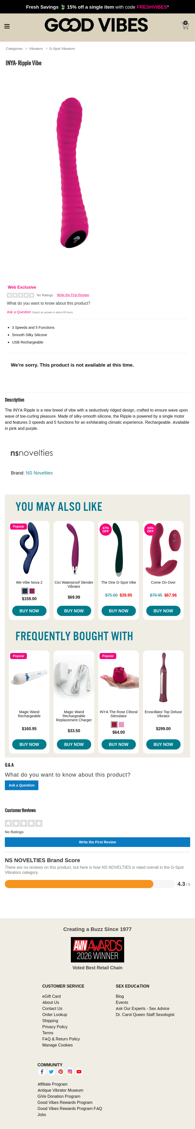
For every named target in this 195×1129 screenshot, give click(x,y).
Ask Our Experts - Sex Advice (142, 1008)
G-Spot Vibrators (62, 48)
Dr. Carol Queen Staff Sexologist (145, 1014)
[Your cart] (185, 26)
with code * (97, 7)
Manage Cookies (57, 1045)
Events (122, 1002)
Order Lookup (54, 1014)
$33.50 (74, 730)
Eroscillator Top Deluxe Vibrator (163, 714)
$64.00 (118, 732)
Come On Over (163, 582)
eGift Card (51, 996)
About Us (50, 1002)
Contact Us (52, 1008)
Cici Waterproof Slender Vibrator (74, 584)
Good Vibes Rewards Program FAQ (70, 1108)
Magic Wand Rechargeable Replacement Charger (74, 716)
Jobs (42, 1114)
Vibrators (36, 48)
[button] (25, 591)
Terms (48, 1032)
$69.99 (74, 597)
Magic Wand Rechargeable (29, 714)
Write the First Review (73, 295)
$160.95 (29, 728)
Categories (14, 48)
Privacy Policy (55, 1026)
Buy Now (29, 610)
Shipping (50, 1020)
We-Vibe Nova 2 (29, 582)
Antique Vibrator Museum (61, 1090)
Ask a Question (19, 312)
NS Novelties (39, 473)
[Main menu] (7, 25)
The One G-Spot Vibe (118, 582)
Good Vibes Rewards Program (65, 1102)
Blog (120, 996)
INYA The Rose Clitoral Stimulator (119, 714)
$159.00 (29, 598)
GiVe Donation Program (59, 1096)
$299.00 (163, 728)
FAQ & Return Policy (61, 1038)
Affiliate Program (53, 1084)
